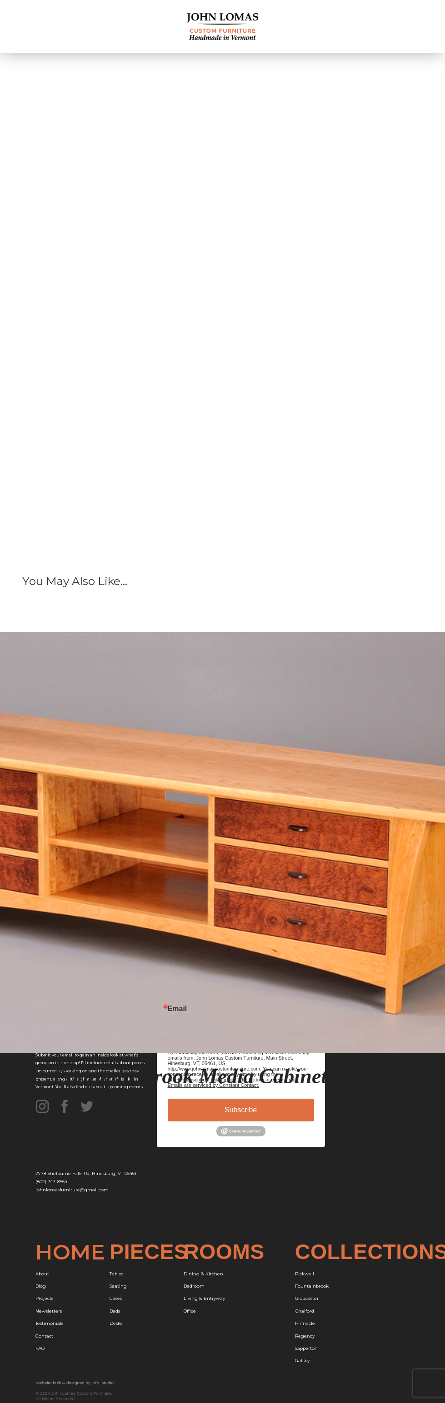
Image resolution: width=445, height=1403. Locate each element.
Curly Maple (309, 468)
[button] (409, 27)
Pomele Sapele (313, 488)
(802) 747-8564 (51, 1181)
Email (177, 1008)
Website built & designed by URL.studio (74, 1382)
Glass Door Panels (317, 508)
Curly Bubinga (312, 448)
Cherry (303, 345)
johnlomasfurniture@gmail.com (72, 1189)
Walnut (303, 365)
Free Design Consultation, (72, 430)
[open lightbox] (186, 210)
